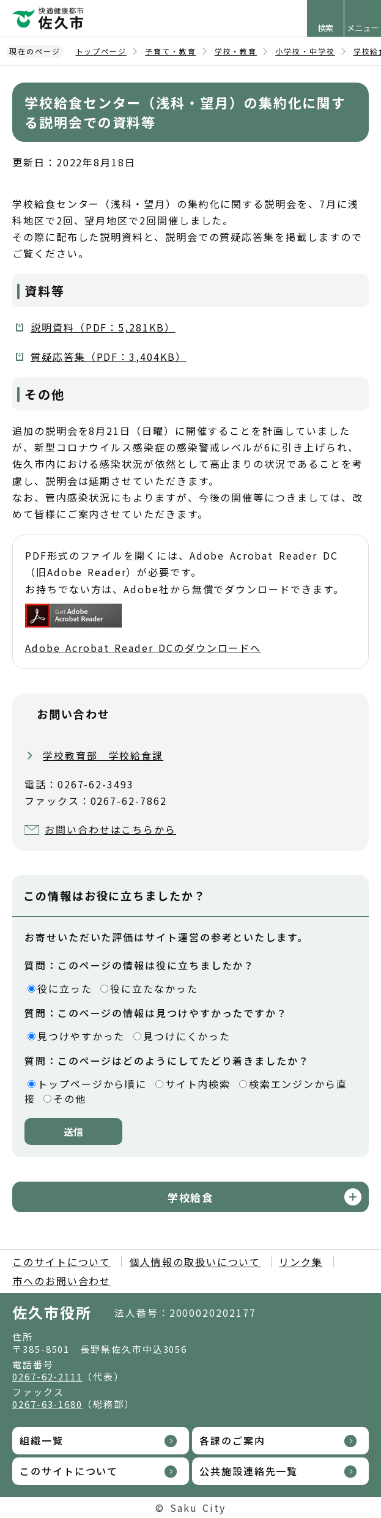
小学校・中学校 (305, 51)
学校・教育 (236, 51)
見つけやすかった (81, 1036)
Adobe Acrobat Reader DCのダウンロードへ (143, 629)
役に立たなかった (154, 988)
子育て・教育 (170, 51)
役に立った (64, 988)
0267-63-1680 (47, 1404)
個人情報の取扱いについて (195, 1261)
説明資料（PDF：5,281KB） (103, 327)
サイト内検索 (198, 1083)
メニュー (363, 28)
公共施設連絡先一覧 (248, 1471)
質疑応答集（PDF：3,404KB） (109, 356)
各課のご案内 (232, 1440)
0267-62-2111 (47, 1376)
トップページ (101, 51)
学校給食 (191, 1197)
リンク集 (301, 1261)
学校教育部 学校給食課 (103, 755)
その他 (69, 1098)
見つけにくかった (187, 1036)
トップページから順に (92, 1083)
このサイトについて (61, 1261)
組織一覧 (42, 1440)
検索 (325, 28)
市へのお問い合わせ (61, 1280)
